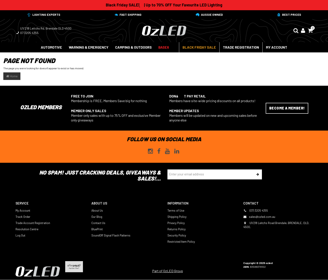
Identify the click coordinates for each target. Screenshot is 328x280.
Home (12, 76)
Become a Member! (287, 108)
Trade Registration (241, 47)
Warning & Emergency (88, 47)
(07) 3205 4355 (255, 210)
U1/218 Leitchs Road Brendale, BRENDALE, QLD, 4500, (276, 225)
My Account (276, 47)
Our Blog (96, 216)
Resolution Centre (27, 229)
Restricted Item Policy (181, 241)
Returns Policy (176, 229)
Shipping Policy (177, 216)
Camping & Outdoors (133, 47)
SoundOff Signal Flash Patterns (110, 235)
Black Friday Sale (199, 47)
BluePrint (97, 229)
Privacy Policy (176, 223)
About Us (97, 210)
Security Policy (176, 235)
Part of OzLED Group (167, 271)
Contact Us (98, 223)
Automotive (51, 47)
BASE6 (163, 47)
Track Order (23, 216)
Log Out (20, 235)
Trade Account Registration (33, 223)
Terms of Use (175, 210)
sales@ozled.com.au (259, 217)
